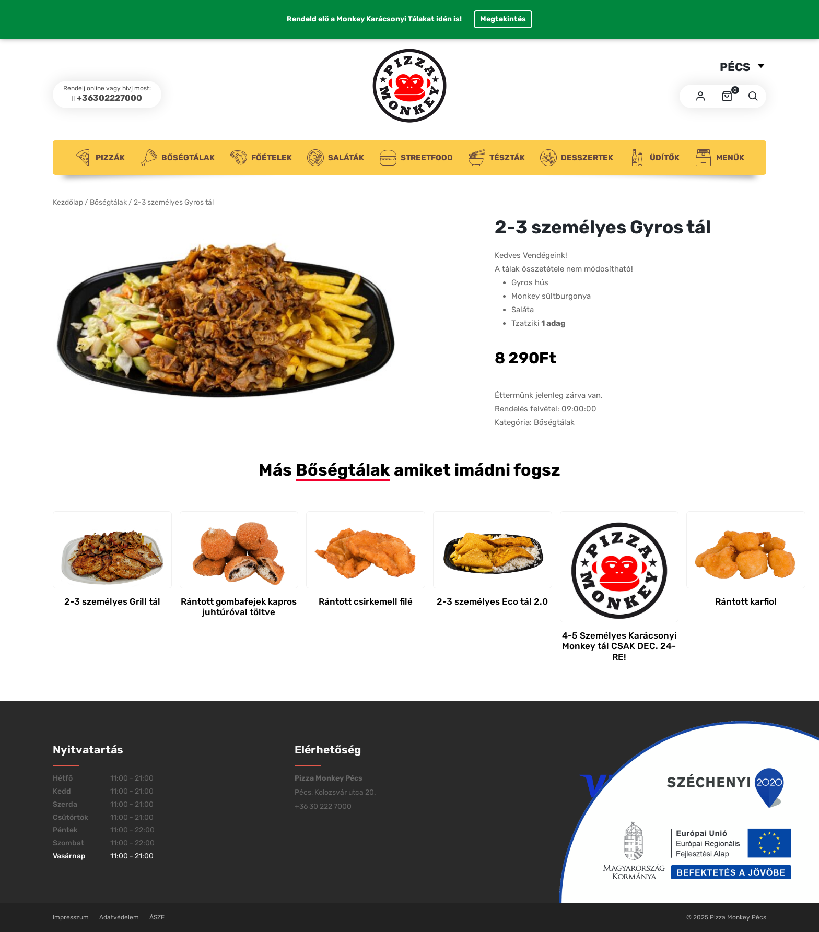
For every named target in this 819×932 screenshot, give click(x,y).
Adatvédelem (119, 917)
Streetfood (416, 157)
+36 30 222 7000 (323, 806)
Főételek (261, 157)
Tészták (497, 157)
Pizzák (100, 157)
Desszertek (576, 157)
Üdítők (654, 157)
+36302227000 (109, 98)
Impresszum (71, 917)
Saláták (335, 157)
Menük (719, 157)
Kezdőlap (68, 202)
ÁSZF (157, 917)
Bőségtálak (178, 157)
